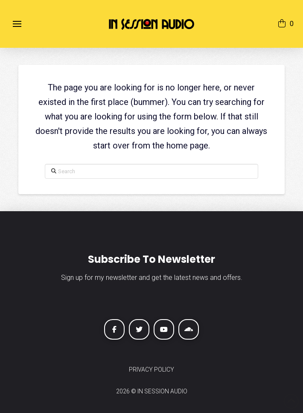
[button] (17, 24)
